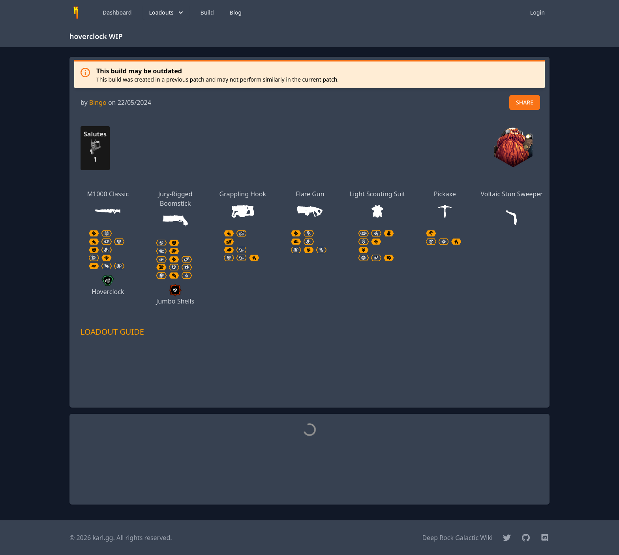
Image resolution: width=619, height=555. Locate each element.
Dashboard (117, 12)
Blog (236, 12)
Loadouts (166, 13)
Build (207, 12)
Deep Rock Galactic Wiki (457, 537)
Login (537, 12)
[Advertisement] (309, 383)
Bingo (98, 102)
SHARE (524, 102)
